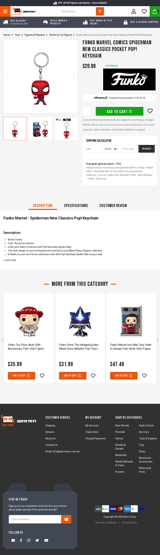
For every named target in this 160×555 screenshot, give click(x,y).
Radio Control (146, 425)
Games (119, 438)
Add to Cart (119, 111)
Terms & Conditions (105, 522)
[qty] (92, 149)
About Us (51, 438)
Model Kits (121, 455)
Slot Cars (144, 432)
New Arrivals (122, 425)
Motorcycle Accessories (145, 460)
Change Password (95, 438)
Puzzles (119, 471)
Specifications (76, 205)
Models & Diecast (120, 447)
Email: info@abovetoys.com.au (63, 451)
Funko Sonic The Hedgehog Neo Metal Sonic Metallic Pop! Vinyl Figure (78, 347)
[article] (29, 340)
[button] (150, 111)
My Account (92, 425)
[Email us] (13, 540)
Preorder (120, 432)
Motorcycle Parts (145, 470)
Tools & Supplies (148, 438)
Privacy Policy (129, 522)
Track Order (91, 432)
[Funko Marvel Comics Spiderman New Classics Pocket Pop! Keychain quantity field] (87, 111)
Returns (50, 432)
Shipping (50, 425)
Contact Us (52, 445)
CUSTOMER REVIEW (113, 205)
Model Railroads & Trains (124, 463)
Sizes (142, 451)
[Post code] (128, 149)
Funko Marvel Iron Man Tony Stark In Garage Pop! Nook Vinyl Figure (130, 346)
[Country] (110, 149)
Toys (141, 445)
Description (43, 205)
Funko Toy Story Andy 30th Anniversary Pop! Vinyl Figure (26, 346)
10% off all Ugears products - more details (80, 2)
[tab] (43, 206)
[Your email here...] (35, 519)
